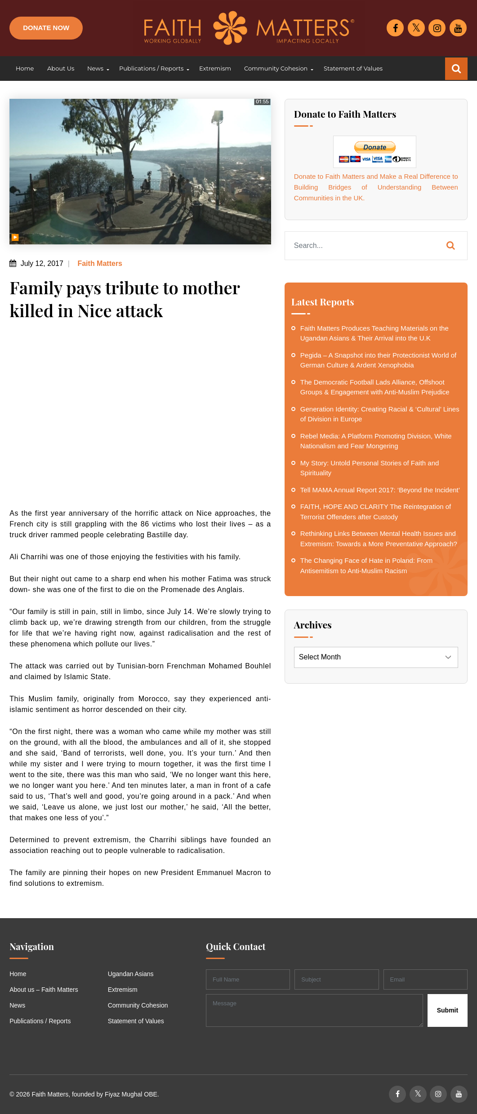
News (17, 1005)
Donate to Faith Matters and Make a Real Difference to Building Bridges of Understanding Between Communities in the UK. (376, 187)
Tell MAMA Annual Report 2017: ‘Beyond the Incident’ (380, 490)
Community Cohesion (138, 1005)
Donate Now (46, 27)
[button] (96, 68)
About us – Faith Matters (43, 989)
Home (17, 973)
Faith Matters (99, 263)
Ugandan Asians (131, 973)
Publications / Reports (40, 1021)
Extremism (123, 989)
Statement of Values (136, 1021)
